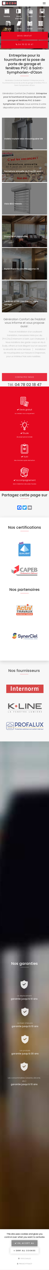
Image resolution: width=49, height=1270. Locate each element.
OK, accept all (24, 1243)
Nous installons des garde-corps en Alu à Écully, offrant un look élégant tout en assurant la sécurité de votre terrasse (24, 346)
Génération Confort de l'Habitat (17, 80)
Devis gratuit (24, 35)
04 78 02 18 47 (24, 44)
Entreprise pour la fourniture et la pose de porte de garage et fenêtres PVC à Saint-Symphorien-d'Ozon (24, 82)
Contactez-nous (24, 377)
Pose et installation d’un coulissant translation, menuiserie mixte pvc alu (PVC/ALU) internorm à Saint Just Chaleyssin (23, 335)
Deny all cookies (24, 1250)
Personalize (24, 1258)
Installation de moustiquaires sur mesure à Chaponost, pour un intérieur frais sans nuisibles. (25, 353)
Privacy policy (24, 1263)
